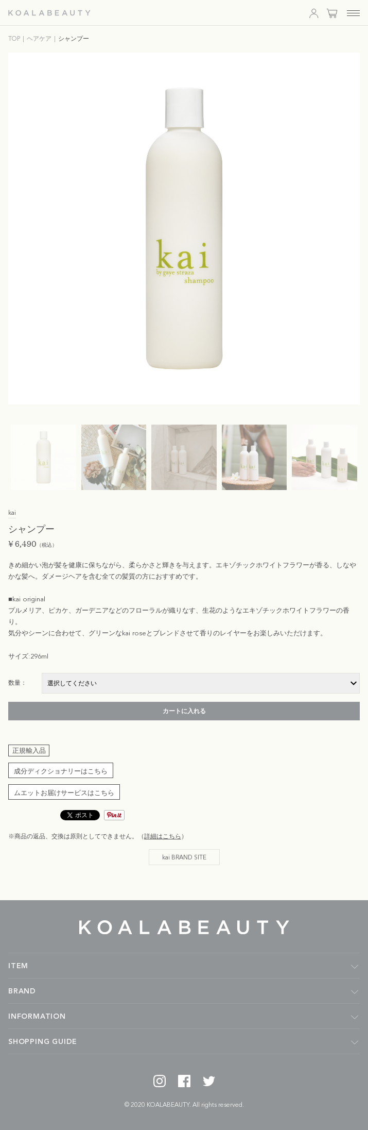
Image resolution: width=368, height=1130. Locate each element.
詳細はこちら (162, 837)
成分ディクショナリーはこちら (61, 771)
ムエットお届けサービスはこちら (64, 793)
